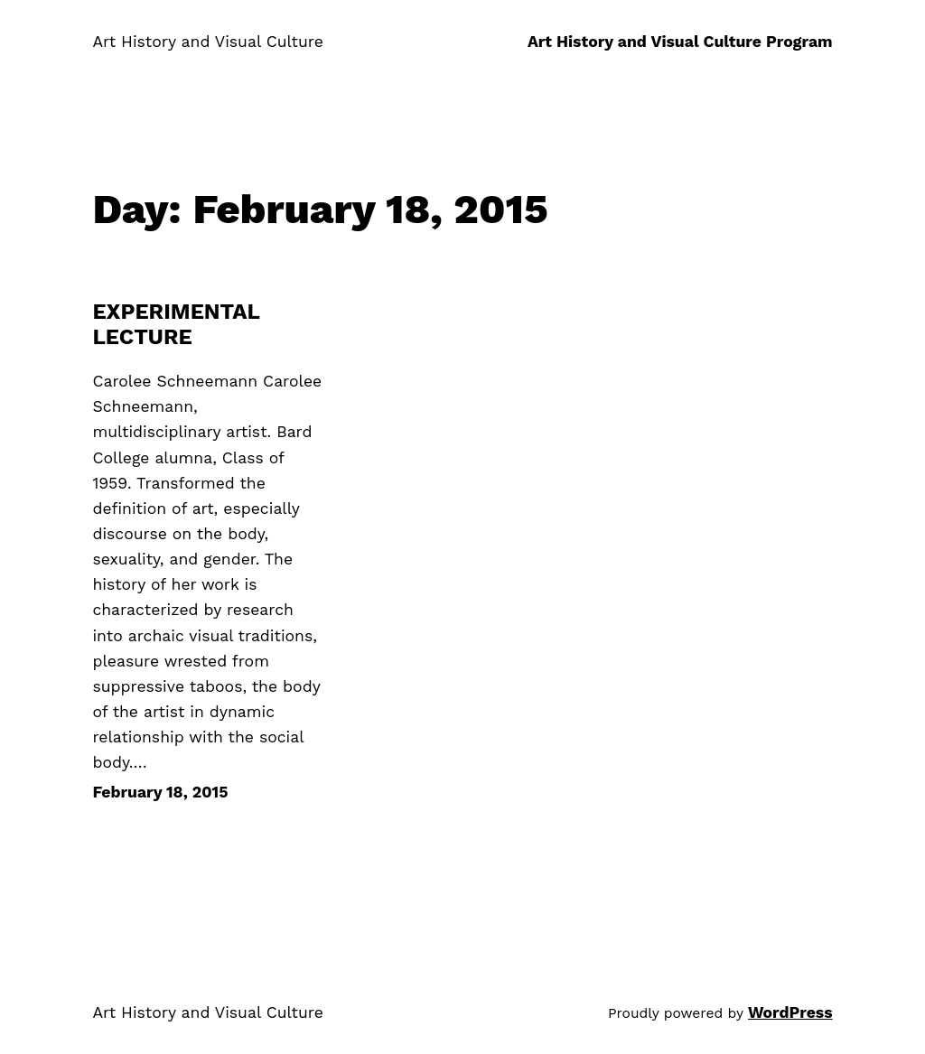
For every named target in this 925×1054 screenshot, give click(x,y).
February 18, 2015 (160, 792)
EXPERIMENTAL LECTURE (175, 324)
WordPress (790, 1012)
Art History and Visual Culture (207, 42)
